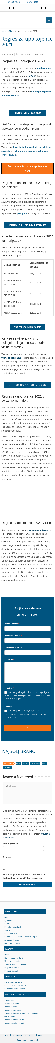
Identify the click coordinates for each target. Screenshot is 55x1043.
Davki (18, 763)
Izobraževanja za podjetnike (15, 964)
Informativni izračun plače (28, 112)
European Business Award (14, 989)
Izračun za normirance (13, 1010)
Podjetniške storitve (12, 968)
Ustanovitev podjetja (12, 961)
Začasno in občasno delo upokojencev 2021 (27, 168)
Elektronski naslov (13, 635)
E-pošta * (7, 857)
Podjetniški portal (11, 971)
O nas (6, 917)
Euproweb (33, 1040)
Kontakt (7, 924)
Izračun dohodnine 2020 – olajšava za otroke (27, 384)
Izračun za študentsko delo (14, 1020)
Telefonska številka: (13, 647)
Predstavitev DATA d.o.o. (14, 982)
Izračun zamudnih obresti (14, 1023)
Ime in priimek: (11, 623)
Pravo (44, 763)
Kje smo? (8, 921)
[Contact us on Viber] (45, 1)
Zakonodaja (7, 767)
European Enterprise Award (15, 986)
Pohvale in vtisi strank (12, 927)
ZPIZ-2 (32, 76)
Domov (4, 31)
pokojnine (22, 213)
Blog (11, 31)
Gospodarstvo (35, 763)
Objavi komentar (27, 884)
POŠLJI (27, 727)
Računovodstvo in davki (13, 958)
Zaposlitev (8, 930)
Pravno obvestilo (10, 934)
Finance (25, 763)
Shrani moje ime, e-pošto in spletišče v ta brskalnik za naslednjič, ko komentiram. (24, 876)
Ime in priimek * (11, 843)
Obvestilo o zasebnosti (13, 943)
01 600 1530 (14, 1)
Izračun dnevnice (11, 1007)
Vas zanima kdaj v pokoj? (27, 327)
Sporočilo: (9, 659)
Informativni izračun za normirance (27, 225)
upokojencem (44, 68)
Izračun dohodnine (11, 1003)
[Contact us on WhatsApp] (49, 1)
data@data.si (33, 1)
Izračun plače (9, 1000)
